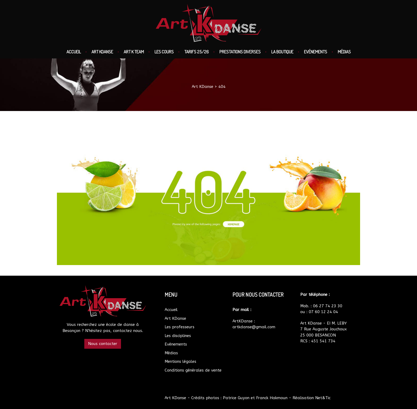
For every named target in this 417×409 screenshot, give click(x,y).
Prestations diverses (240, 51)
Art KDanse (102, 51)
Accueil (73, 51)
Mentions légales (180, 361)
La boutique (282, 51)
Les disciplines (178, 335)
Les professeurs (179, 327)
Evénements (315, 51)
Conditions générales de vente (193, 370)
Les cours (164, 51)
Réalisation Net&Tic (312, 397)
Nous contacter (102, 343)
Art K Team (134, 51)
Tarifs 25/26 (196, 51)
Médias (344, 51)
